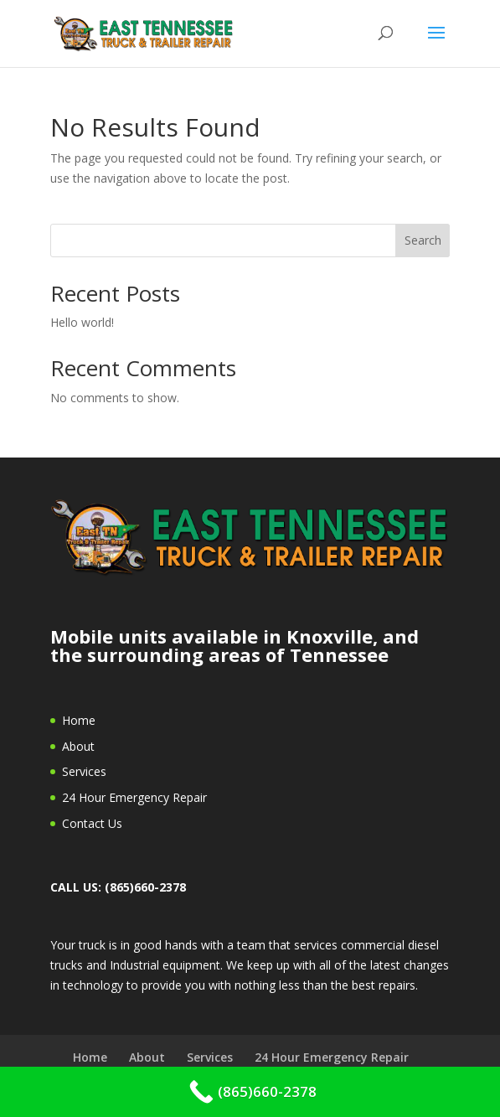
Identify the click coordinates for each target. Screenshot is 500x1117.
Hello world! (82, 322)
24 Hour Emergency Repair (134, 797)
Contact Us (92, 823)
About (78, 746)
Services (84, 771)
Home (78, 720)
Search (423, 240)
